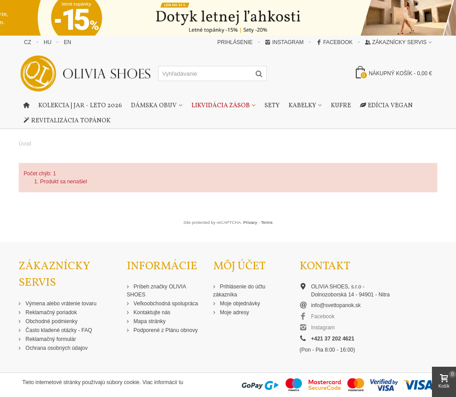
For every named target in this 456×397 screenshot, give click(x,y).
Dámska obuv (154, 105)
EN (67, 42)
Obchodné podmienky (50, 321)
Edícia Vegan (386, 106)
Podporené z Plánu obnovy (165, 330)
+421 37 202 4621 (332, 339)
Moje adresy (234, 312)
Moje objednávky (239, 303)
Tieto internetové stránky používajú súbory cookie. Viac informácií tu (102, 382)
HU (47, 42)
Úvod (25, 144)
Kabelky (302, 105)
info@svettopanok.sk (336, 305)
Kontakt (325, 266)
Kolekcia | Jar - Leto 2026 (80, 105)
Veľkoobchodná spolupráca (165, 303)
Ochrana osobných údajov (56, 348)
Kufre (341, 105)
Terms (267, 222)
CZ (27, 42)
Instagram (284, 42)
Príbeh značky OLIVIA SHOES (156, 291)
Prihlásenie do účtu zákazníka (239, 291)
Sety (272, 105)
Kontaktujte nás (151, 312)
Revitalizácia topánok (66, 121)
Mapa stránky (149, 321)
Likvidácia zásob (220, 105)
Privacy (250, 222)
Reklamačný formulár (50, 339)
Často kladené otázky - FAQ (58, 330)
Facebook (334, 42)
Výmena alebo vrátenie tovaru (60, 303)
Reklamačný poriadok (50, 312)
